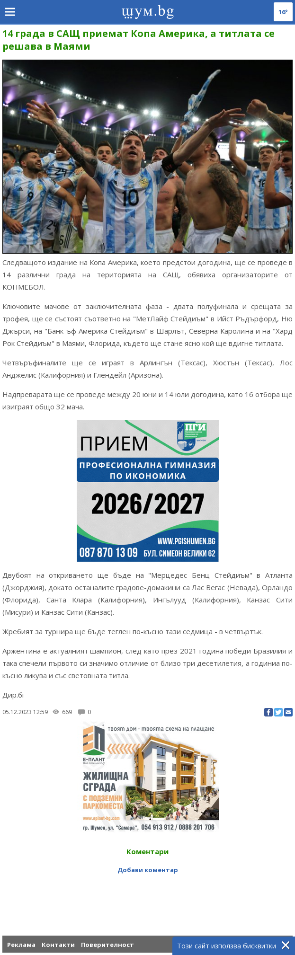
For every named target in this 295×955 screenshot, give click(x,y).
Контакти (58, 944)
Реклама (21, 944)
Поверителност (107, 944)
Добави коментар (147, 870)
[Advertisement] (148, 898)
